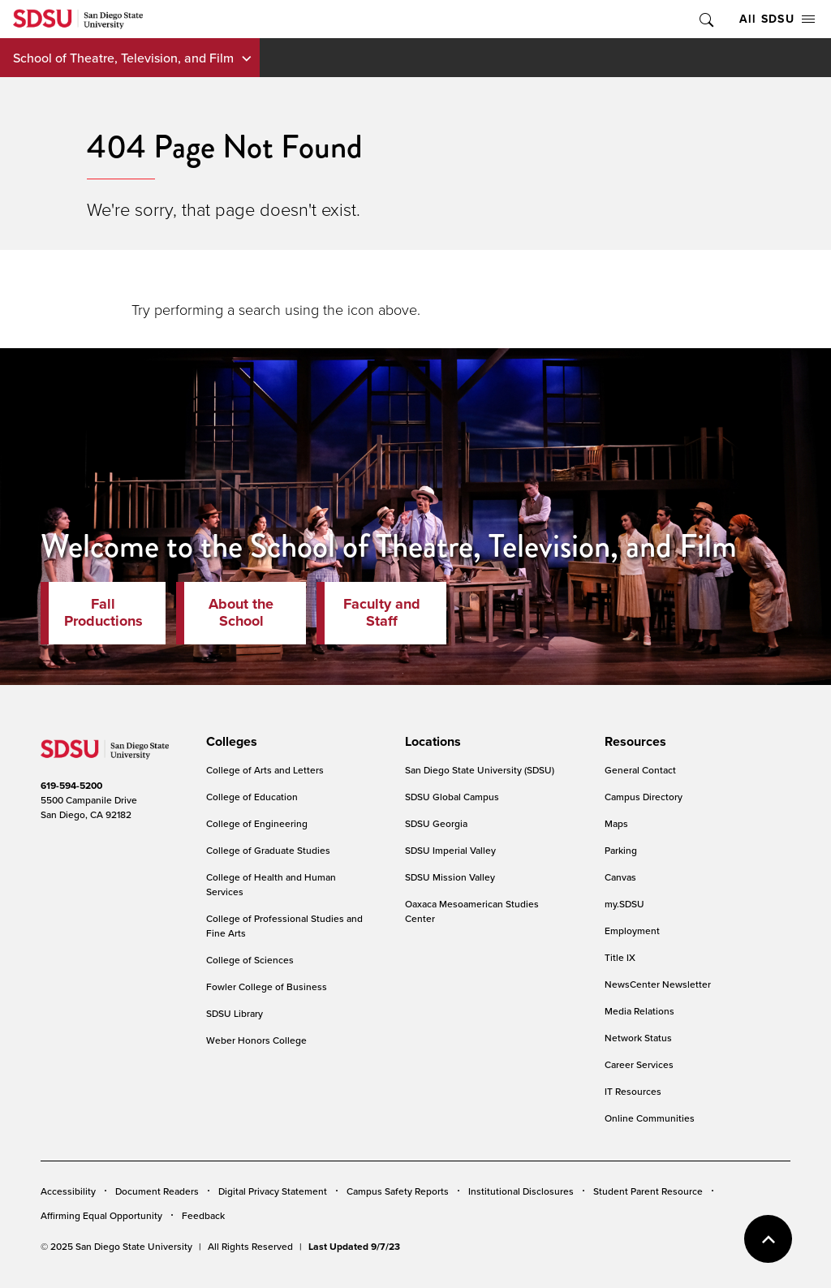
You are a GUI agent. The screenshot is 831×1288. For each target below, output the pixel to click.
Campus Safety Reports (398, 1191)
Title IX (620, 957)
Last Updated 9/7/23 (354, 1246)
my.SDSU (624, 904)
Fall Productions (103, 612)
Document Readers (157, 1191)
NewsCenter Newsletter (658, 984)
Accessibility (68, 1191)
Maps (616, 823)
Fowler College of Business (266, 986)
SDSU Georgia (436, 823)
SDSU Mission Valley (450, 877)
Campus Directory (643, 796)
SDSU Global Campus (452, 796)
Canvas (620, 877)
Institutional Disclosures (521, 1191)
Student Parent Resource (648, 1191)
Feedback (203, 1215)
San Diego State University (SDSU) (479, 770)
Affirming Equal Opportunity (101, 1215)
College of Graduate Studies (268, 850)
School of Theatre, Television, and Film (123, 58)
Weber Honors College (256, 1040)
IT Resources (633, 1091)
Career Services (639, 1064)
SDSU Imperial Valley (450, 850)
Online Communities (650, 1118)
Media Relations (639, 1011)
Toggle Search (705, 19)
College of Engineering (257, 823)
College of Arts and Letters (265, 770)
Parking (621, 850)
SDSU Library (234, 1013)
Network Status (638, 1038)
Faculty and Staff (381, 612)
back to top (768, 1239)
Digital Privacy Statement (272, 1191)
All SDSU (777, 19)
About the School (241, 612)
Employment (632, 930)
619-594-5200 (71, 785)
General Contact (640, 770)
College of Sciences (250, 960)
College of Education (252, 796)
